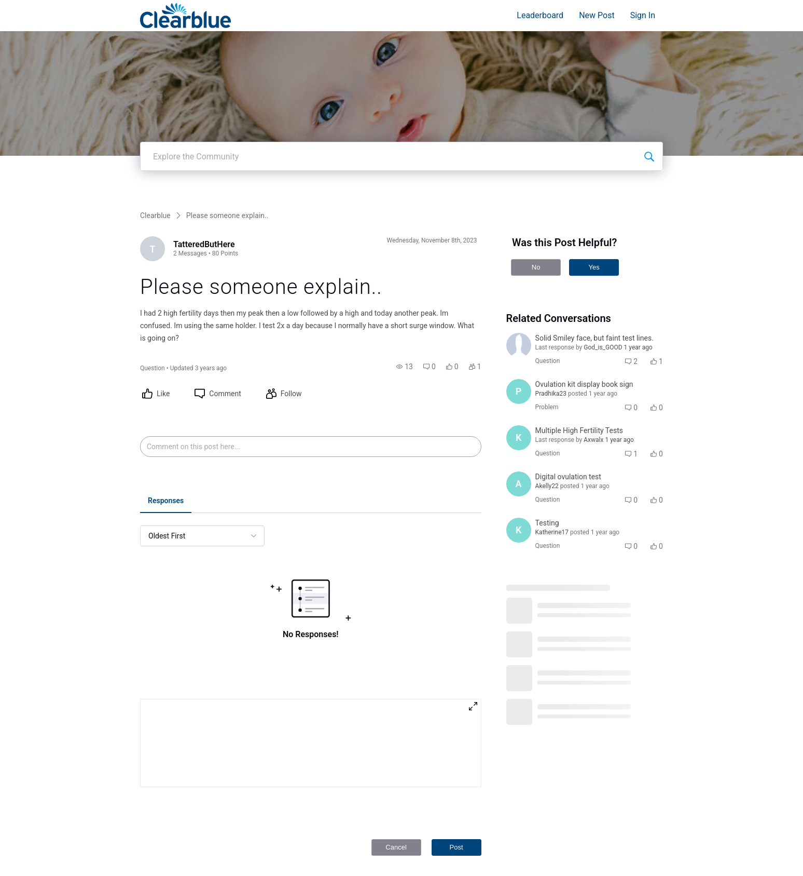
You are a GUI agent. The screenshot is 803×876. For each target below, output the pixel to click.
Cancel (395, 741)
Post (456, 741)
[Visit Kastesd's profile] (518, 331)
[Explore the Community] (649, 50)
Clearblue (155, 109)
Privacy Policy (607, 838)
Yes (593, 161)
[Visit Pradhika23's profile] (518, 285)
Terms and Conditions (619, 849)
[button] (404, 260)
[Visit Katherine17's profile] (518, 423)
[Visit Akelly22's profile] (518, 377)
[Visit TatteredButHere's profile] (152, 142)
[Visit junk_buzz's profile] (518, 238)
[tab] (165, 395)
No (536, 161)
